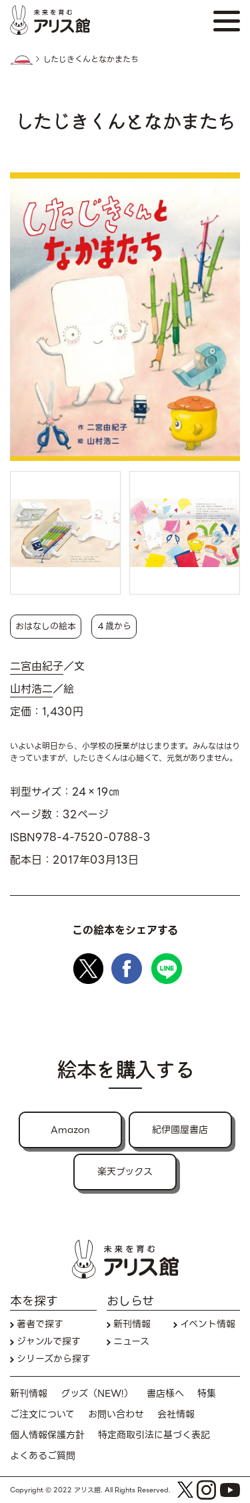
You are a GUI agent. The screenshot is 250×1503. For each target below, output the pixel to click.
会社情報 (176, 1414)
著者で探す (40, 1324)
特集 (206, 1394)
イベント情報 (207, 1324)
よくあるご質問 (42, 1456)
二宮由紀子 (36, 667)
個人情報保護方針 (47, 1435)
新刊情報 (132, 1324)
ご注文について (42, 1414)
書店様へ (165, 1394)
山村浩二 (31, 689)
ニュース (131, 1342)
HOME (21, 60)
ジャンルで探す (49, 1342)
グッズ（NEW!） (97, 1394)
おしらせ (130, 1301)
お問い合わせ (116, 1414)
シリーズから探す (54, 1359)
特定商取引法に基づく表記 (154, 1435)
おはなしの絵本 (45, 626)
